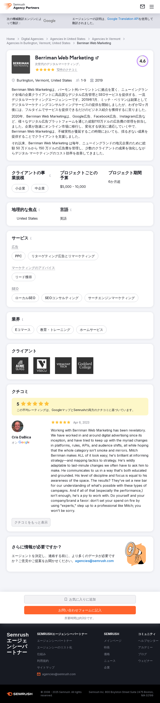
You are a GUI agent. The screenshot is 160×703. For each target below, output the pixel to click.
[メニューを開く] (152, 7)
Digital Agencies (32, 39)
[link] (142, 6)
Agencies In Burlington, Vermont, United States (38, 43)
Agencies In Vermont (106, 39)
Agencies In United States (67, 39)
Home (11, 39)
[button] (142, 61)
